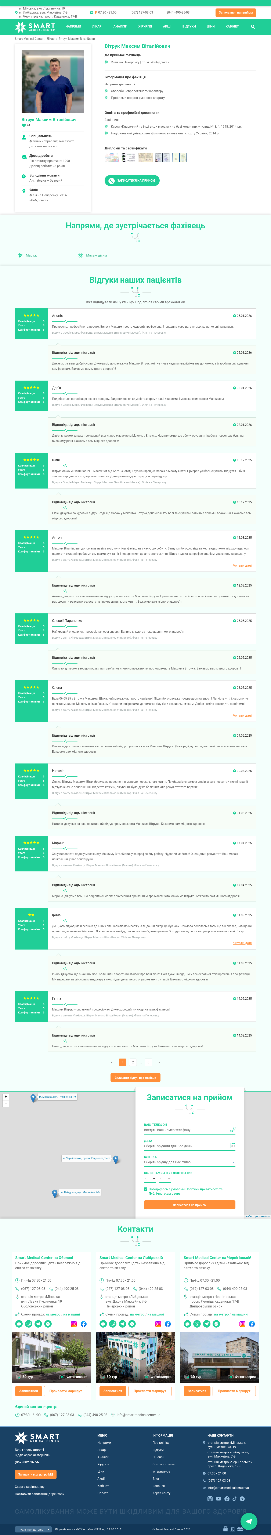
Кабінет (232, 26)
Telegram (38, 1322)
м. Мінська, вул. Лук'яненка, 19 (42, 8)
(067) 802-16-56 (27, 1462)
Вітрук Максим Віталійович (78, 38)
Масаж (31, 255)
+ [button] (5, 1097)
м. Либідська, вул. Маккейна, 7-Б (43, 12)
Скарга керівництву (29, 1487)
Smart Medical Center (29, 38)
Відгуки (189, 26)
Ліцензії (158, 1457)
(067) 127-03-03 (141, 12)
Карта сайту (161, 1493)
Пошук (253, 26)
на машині (71, 1314)
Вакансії (158, 1486)
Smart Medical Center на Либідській (131, 1257)
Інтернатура (161, 1471)
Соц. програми (163, 1464)
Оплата (102, 1493)
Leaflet (248, 1216)
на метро (53, 1314)
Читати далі (242, 565)
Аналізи (120, 26)
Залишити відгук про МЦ (35, 1474)
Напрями (73, 26)
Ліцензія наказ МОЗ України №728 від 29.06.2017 (88, 1529)
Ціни (211, 26)
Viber (28, 1322)
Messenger (48, 1322)
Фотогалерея (76, 1377)
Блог (155, 1479)
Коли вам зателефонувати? (150, 1173)
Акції (167, 26)
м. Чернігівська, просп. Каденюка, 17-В (48, 16)
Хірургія (145, 26)
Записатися (28, 1391)
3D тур (27, 1377)
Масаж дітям (96, 255)
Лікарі (97, 26)
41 (28, 125)
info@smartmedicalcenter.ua (138, 1415)
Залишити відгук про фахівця (135, 1077)
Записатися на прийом (236, 12)
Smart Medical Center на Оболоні (44, 1257)
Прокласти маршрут (65, 1391)
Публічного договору (164, 1193)
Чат (17, 1322)
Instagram (74, 1322)
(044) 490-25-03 (178, 12)
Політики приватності (201, 1189)
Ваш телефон (155, 1125)
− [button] (5, 1103)
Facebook (83, 1322)
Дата (148, 1141)
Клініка (150, 1157)
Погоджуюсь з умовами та (186, 1191)
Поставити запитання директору (39, 1494)
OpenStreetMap (262, 1216)
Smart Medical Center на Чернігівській (218, 1257)
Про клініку (160, 1443)
